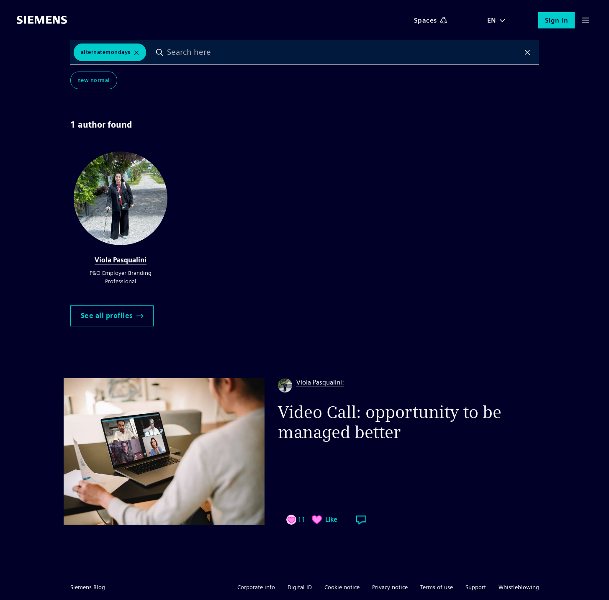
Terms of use (436, 587)
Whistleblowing (519, 587)
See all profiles (112, 316)
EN (491, 20)
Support (475, 587)
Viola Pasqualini (120, 260)
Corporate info (256, 587)
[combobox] (343, 52)
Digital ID (300, 587)
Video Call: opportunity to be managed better (389, 422)
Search (159, 52)
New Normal (93, 80)
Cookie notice (342, 587)
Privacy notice (390, 587)
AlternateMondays (106, 52)
